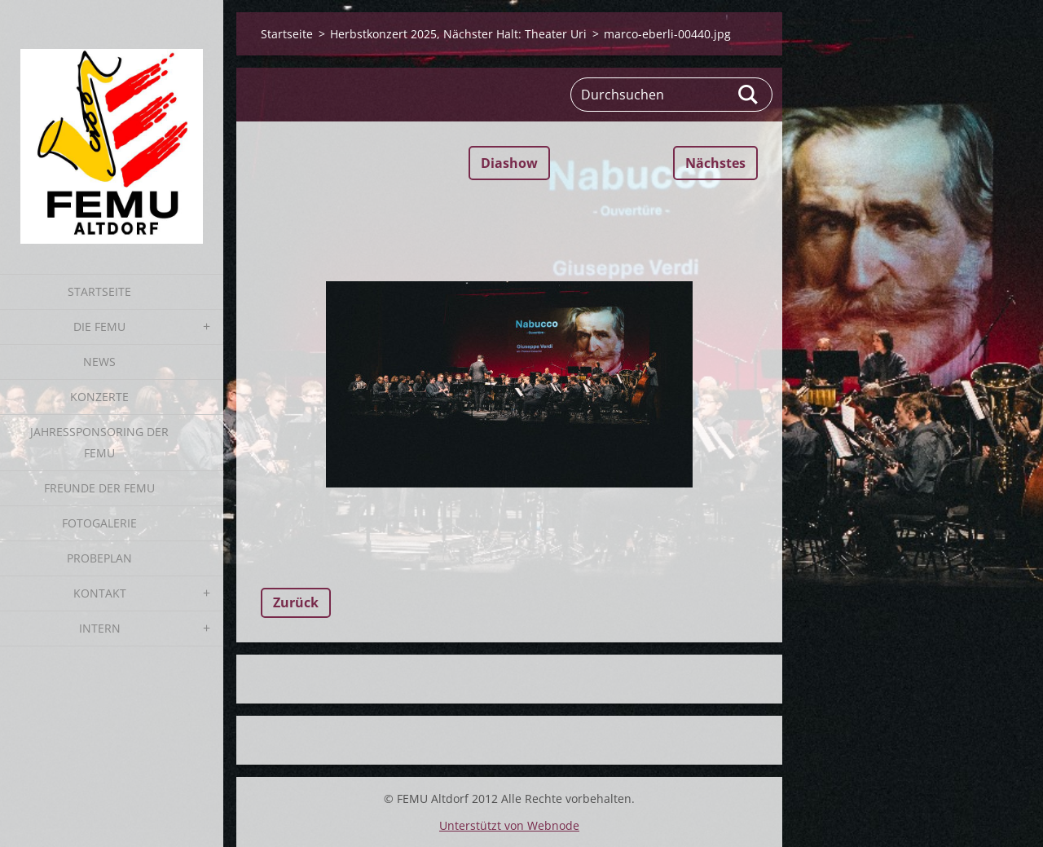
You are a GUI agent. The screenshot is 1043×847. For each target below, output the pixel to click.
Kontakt (99, 593)
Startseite (99, 291)
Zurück (296, 602)
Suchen (748, 94)
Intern (100, 628)
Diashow (509, 163)
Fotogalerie (99, 523)
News (99, 361)
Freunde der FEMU (99, 488)
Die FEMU (99, 326)
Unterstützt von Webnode (509, 825)
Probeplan (99, 558)
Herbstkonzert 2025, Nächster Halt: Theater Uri (458, 34)
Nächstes (715, 163)
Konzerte (99, 396)
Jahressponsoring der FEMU (99, 442)
